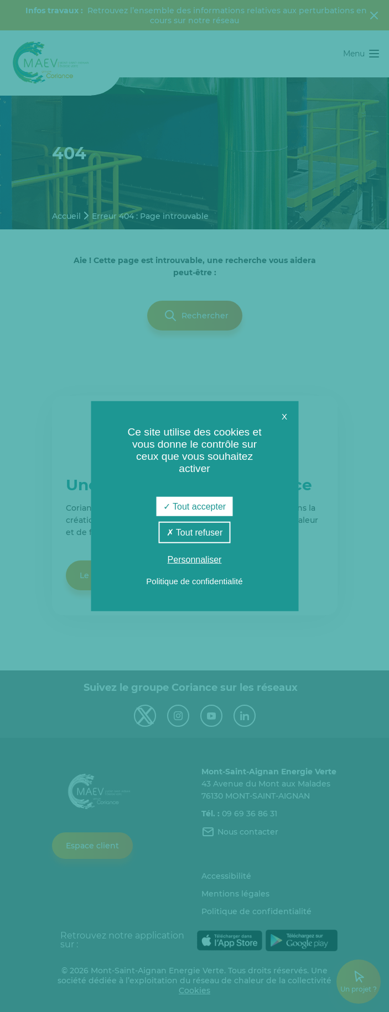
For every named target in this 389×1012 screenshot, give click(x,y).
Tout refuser (195, 532)
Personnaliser (195, 559)
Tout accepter (194, 506)
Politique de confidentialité (194, 581)
